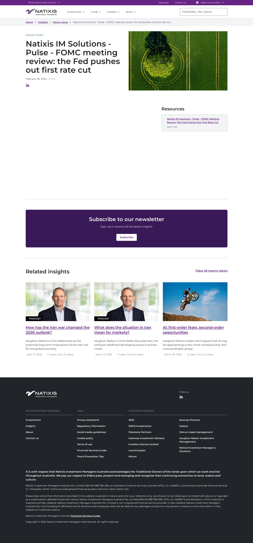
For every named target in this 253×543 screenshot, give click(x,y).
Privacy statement (88, 419)
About (129, 11)
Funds (94, 11)
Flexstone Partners (140, 432)
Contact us (180, 2)
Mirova (133, 456)
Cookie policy (85, 438)
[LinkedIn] (181, 397)
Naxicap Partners (189, 419)
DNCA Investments (140, 426)
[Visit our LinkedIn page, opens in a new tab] (28, 86)
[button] (194, 122)
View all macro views (211, 271)
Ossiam (183, 426)
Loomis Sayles (137, 450)
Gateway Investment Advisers (146, 438)
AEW (131, 419)
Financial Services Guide (92, 450)
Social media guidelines (91, 432)
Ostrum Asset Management (196, 432)
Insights (111, 11)
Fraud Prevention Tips (90, 456)
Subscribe (163, 2)
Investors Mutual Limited (144, 444)
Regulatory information (91, 426)
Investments (74, 11)
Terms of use (84, 444)
